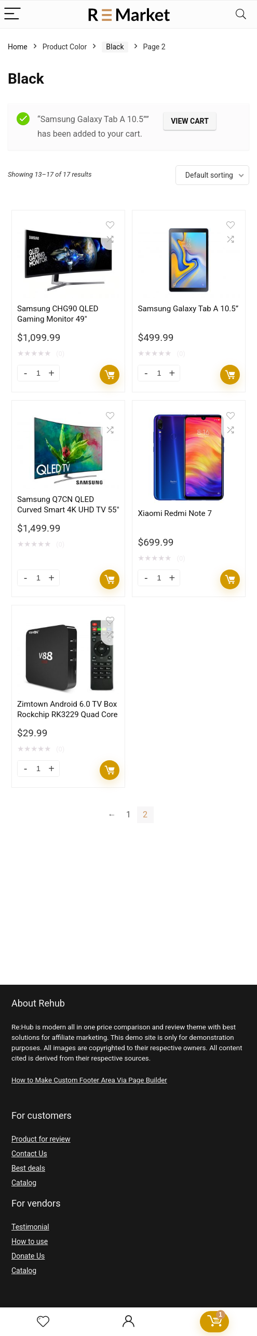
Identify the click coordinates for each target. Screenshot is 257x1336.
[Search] (240, 14)
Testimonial (30, 1227)
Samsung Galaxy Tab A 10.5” (188, 308)
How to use (29, 1241)
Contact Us (29, 1153)
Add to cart (109, 374)
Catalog (23, 1183)
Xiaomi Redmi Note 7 (175, 513)
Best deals (28, 1168)
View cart (190, 121)
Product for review (41, 1139)
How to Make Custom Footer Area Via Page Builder (89, 1080)
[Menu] (12, 14)
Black (115, 47)
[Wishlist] (43, 1322)
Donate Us (28, 1256)
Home (18, 47)
